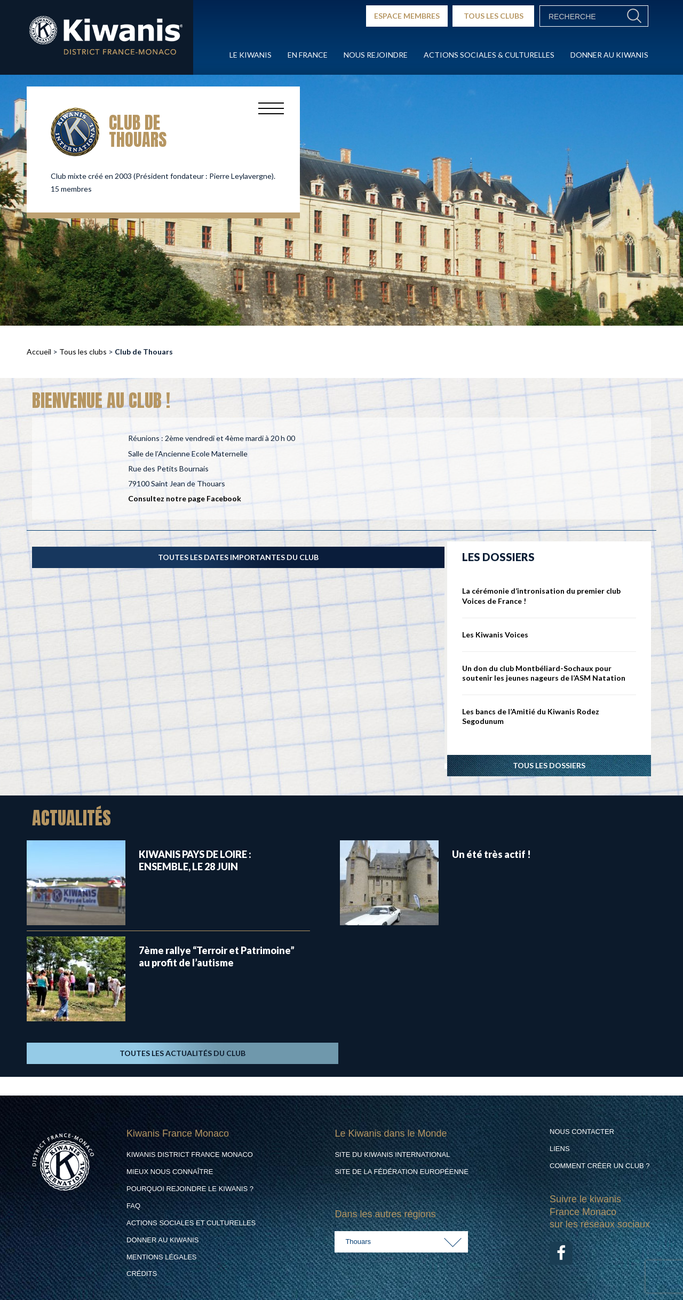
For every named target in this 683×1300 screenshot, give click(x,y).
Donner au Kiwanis (609, 54)
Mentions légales (161, 1257)
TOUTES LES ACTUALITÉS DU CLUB (182, 1053)
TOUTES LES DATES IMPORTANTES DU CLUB (238, 557)
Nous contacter (582, 1132)
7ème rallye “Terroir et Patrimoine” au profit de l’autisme (217, 956)
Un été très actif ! (491, 854)
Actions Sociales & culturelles (489, 54)
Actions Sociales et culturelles (191, 1223)
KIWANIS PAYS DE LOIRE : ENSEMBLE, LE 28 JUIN (195, 860)
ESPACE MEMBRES (407, 15)
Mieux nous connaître (169, 1172)
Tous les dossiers (549, 765)
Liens (560, 1149)
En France (308, 54)
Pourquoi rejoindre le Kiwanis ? (189, 1189)
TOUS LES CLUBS (493, 15)
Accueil (39, 351)
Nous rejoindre (376, 54)
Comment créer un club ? (600, 1166)
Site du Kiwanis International (392, 1155)
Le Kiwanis (250, 54)
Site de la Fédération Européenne (401, 1172)
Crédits (141, 1274)
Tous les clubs (83, 351)
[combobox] (401, 1241)
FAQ (133, 1206)
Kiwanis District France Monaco (189, 1155)
